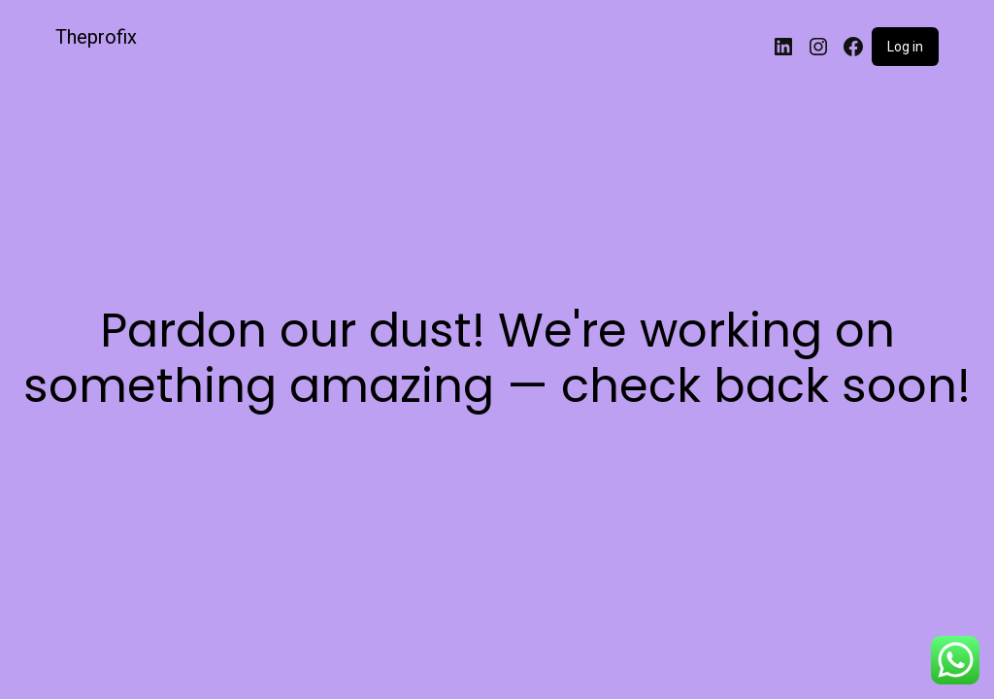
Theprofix (96, 37)
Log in (905, 46)
